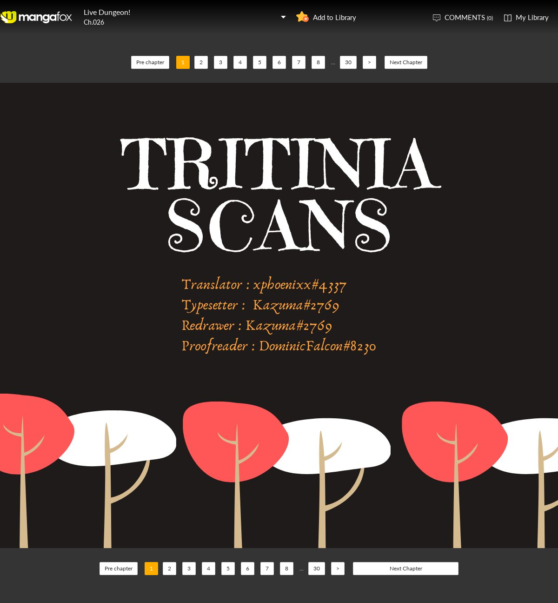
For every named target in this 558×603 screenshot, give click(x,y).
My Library (532, 17)
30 (348, 62)
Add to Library (334, 17)
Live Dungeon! (107, 11)
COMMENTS (469, 17)
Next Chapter (406, 62)
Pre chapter (150, 62)
